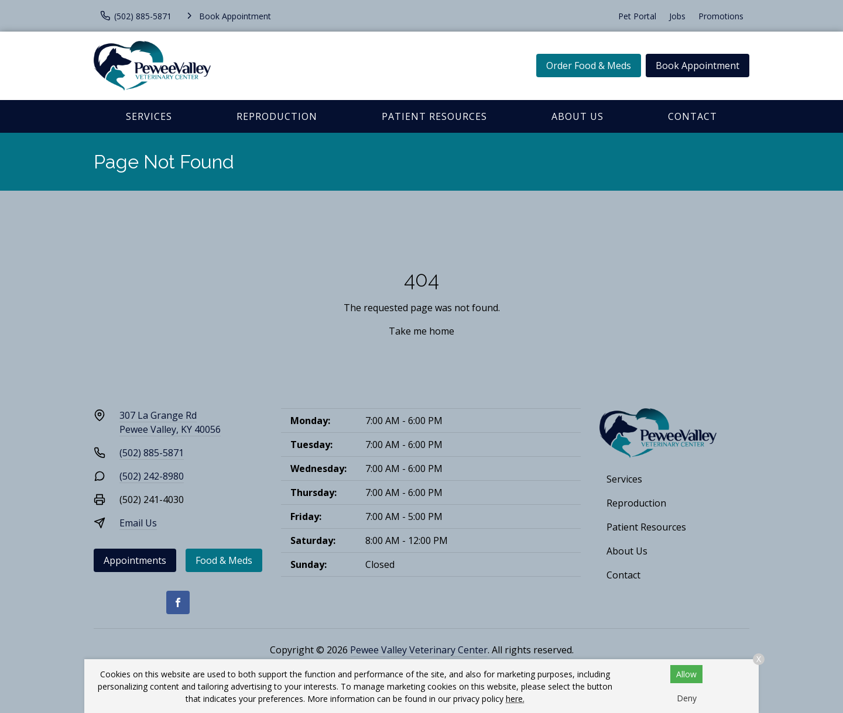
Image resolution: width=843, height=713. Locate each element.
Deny (687, 698)
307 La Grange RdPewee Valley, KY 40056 (170, 422)
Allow (686, 674)
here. (515, 698)
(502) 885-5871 (151, 452)
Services (149, 116)
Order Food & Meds (588, 65)
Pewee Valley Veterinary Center (419, 649)
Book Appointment (697, 65)
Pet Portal (637, 16)
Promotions (720, 16)
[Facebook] (178, 602)
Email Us (138, 522)
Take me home (421, 331)
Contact (692, 116)
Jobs (677, 16)
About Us (577, 116)
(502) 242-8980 (151, 476)
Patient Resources (434, 116)
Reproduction (277, 116)
